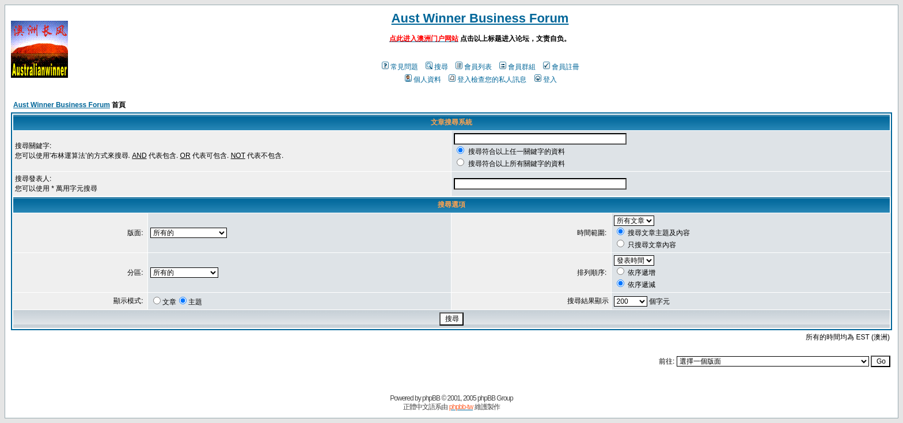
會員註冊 (561, 67)
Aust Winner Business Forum (480, 18)
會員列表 (474, 67)
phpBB (431, 398)
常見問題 (400, 67)
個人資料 (423, 79)
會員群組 (517, 67)
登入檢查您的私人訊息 (487, 79)
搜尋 (437, 67)
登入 (545, 79)
